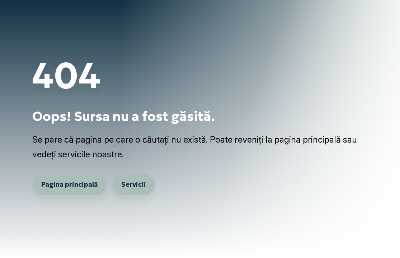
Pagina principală (69, 184)
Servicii (133, 184)
